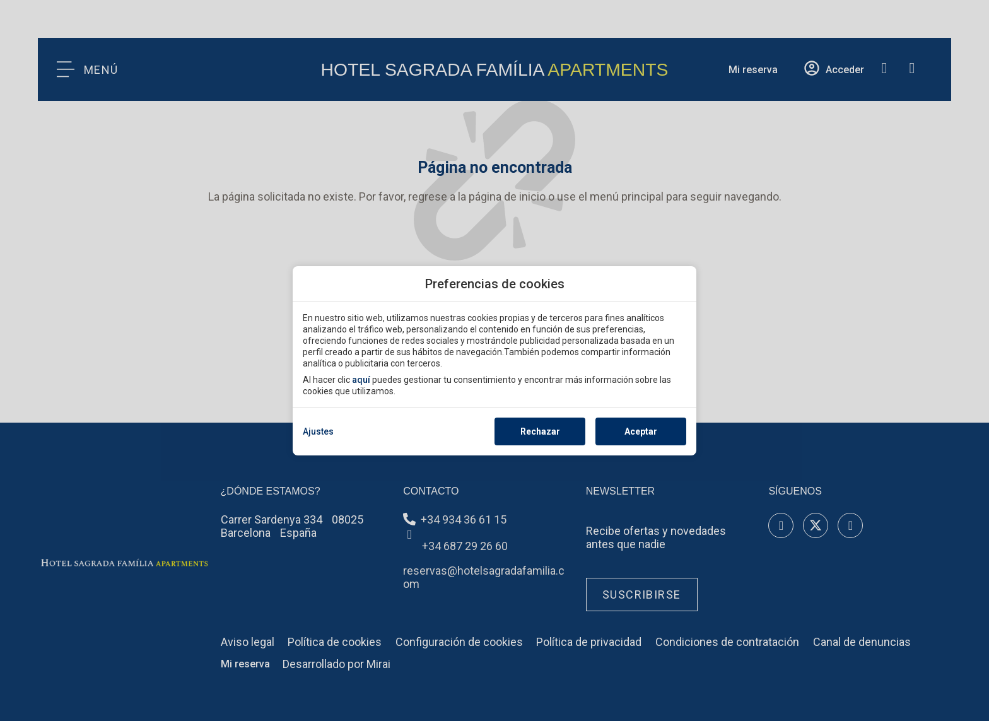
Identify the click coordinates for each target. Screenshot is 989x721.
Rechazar (540, 431)
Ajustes (318, 431)
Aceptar (640, 431)
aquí (361, 380)
